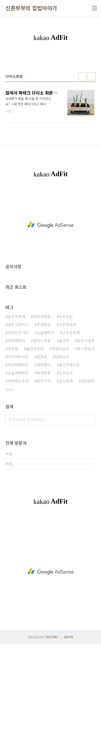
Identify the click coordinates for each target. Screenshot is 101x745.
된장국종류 (42, 417)
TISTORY (51, 737)
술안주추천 (35, 449)
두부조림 (66, 417)
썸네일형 (82, 177)
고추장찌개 (71, 433)
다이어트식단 (18, 457)
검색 (90, 520)
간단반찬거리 (18, 433)
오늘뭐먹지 (45, 433)
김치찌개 (66, 481)
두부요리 (66, 473)
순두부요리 (67, 425)
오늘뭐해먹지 (18, 473)
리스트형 (92, 177)
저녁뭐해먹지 (18, 465)
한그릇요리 (86, 449)
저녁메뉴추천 (18, 481)
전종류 (42, 457)
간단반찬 (88, 481)
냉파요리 (62, 457)
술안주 (64, 441)
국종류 (13, 449)
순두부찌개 (16, 417)
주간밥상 (44, 425)
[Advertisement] (50, 107)
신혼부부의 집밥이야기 (31, 8)
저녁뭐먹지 (16, 441)
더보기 (9, 490)
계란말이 (44, 465)
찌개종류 (44, 473)
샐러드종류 (42, 441)
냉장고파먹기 (18, 425)
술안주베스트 (69, 465)
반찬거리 (44, 481)
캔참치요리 (60, 449)
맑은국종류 (86, 441)
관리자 (68, 737)
